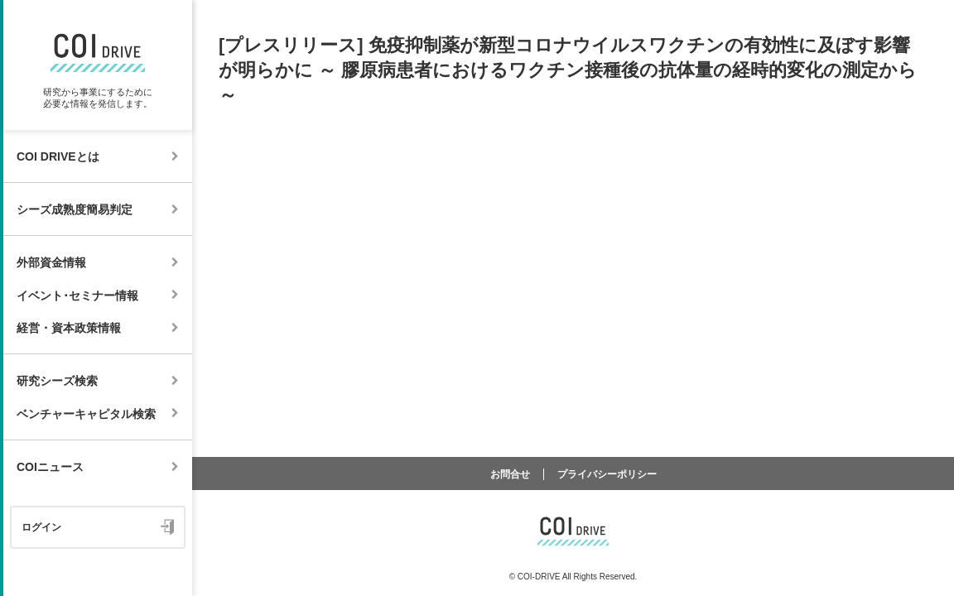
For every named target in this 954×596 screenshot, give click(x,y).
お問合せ (510, 474)
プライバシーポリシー (607, 474)
